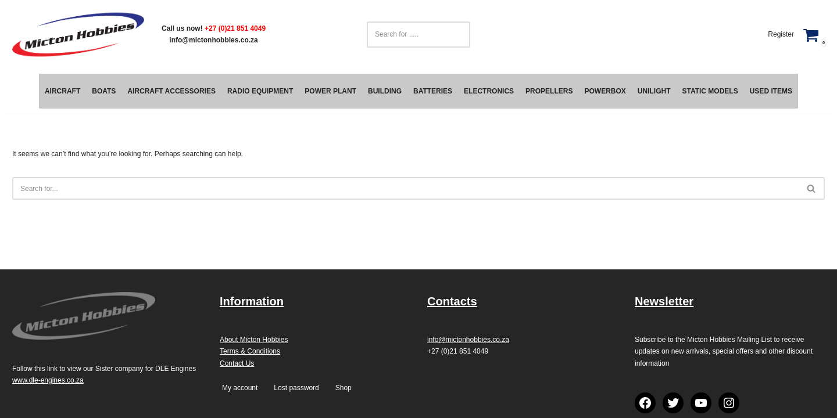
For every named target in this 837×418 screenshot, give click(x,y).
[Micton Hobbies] (78, 34)
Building (385, 91)
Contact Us (237, 363)
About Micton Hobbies (254, 340)
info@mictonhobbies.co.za (213, 40)
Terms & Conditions (250, 351)
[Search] (405, 188)
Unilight (654, 91)
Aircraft (62, 91)
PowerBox (604, 91)
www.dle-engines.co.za (48, 380)
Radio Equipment (260, 91)
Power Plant (330, 91)
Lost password (296, 388)
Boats (104, 91)
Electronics (489, 91)
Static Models (710, 91)
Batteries (432, 91)
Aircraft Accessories (171, 91)
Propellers (549, 91)
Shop (343, 388)
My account (239, 388)
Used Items (771, 91)
